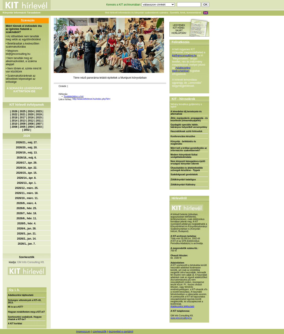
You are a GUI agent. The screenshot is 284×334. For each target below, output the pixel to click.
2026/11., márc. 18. (26, 193)
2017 (23, 117)
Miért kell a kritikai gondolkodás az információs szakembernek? (189, 149)
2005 (23, 126)
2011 (39, 120)
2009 (23, 123)
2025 (23, 111)
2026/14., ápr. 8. (26, 177)
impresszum (83, 331)
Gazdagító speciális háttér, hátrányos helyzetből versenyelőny (189, 126)
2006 (15, 126)
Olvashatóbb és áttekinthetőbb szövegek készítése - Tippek (187, 169)
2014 (15, 120)
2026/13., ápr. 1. (26, 183)
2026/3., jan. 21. (26, 233)
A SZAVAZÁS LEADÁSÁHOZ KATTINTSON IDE (24, 90)
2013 (23, 120)
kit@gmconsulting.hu (184, 55)
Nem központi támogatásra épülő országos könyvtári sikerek (188, 162)
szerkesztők (99, 331)
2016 (31, 117)
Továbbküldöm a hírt (74, 96)
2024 (31, 111)
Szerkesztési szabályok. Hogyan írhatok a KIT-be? (25, 318)
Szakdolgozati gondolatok (184, 174)
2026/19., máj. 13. (26, 152)
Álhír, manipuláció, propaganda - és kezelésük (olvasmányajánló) (189, 119)
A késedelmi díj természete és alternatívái (186, 112)
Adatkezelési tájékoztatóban (181, 69)
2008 (31, 123)
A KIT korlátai (15, 323)
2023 (39, 111)
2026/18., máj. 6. (27, 157)
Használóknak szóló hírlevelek (186, 131)
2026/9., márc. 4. (27, 203)
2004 (31, 126)
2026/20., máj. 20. (26, 147)
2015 (39, 117)
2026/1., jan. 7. (27, 243)
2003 (39, 126)
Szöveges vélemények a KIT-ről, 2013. (24, 301)
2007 (39, 123)
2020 (31, 114)
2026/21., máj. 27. (26, 142)
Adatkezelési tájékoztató (20, 295)
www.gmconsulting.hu (181, 318)
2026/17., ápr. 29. (26, 162)
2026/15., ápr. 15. (26, 172)
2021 (23, 114)
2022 (15, 114)
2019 (39, 114)
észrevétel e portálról (121, 331)
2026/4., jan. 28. (26, 228)
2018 (15, 117)
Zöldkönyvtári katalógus (183, 179)
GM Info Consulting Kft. (31, 262)
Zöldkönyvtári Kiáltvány (183, 184)
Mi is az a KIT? (15, 307)
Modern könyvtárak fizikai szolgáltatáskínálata (184, 155)
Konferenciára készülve (183, 136)
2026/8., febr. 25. (27, 208)
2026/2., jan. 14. (26, 238)
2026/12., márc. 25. (26, 188)
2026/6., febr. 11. (27, 218)
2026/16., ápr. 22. (26, 167)
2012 (31, 120)
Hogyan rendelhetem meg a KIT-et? (26, 312)
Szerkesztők (26, 257)
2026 (15, 111)
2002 (27, 129)
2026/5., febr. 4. (26, 223)
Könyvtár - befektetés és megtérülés (183, 142)
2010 (15, 123)
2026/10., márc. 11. (26, 198)
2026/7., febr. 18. (27, 213)
